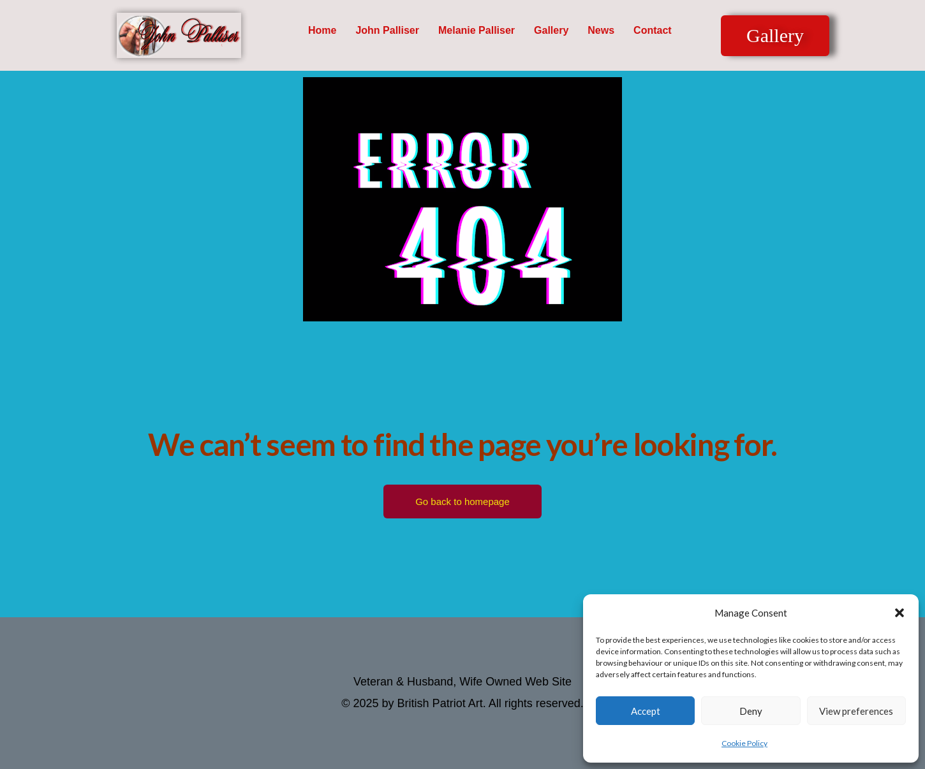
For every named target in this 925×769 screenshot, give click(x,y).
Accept (645, 711)
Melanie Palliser (476, 30)
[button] (899, 612)
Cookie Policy (744, 743)
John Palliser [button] (387, 30)
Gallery (551, 30)
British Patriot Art (440, 703)
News (601, 30)
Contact (652, 30)
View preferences (856, 711)
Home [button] (322, 30)
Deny (750, 711)
